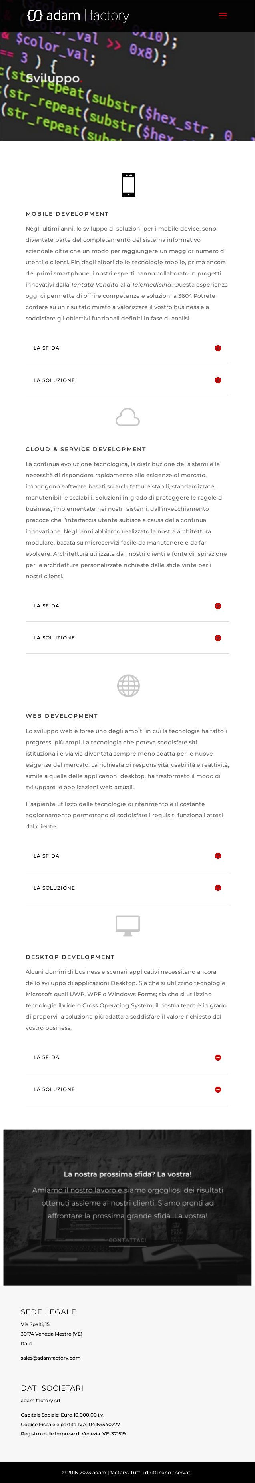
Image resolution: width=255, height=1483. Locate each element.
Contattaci (127, 1241)
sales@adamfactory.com (51, 1358)
